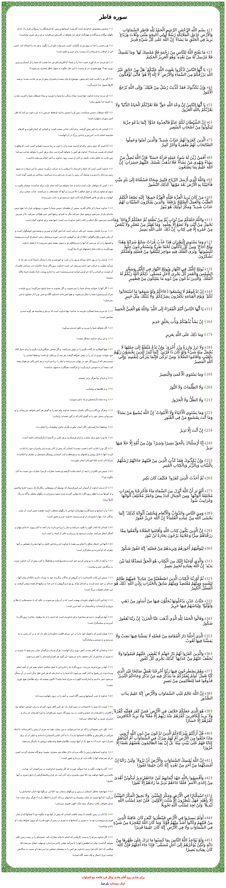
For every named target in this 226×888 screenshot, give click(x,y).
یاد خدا (105, 883)
